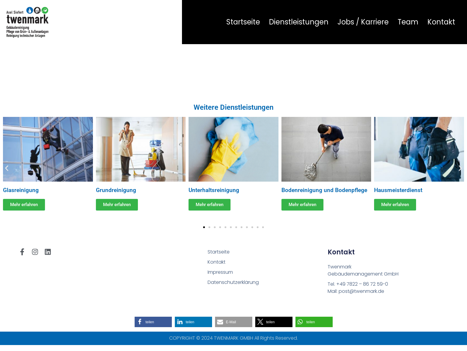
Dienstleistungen (299, 22)
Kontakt (441, 22)
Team (408, 22)
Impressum (220, 272)
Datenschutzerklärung (233, 282)
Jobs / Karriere (363, 22)
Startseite (243, 22)
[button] (6, 168)
